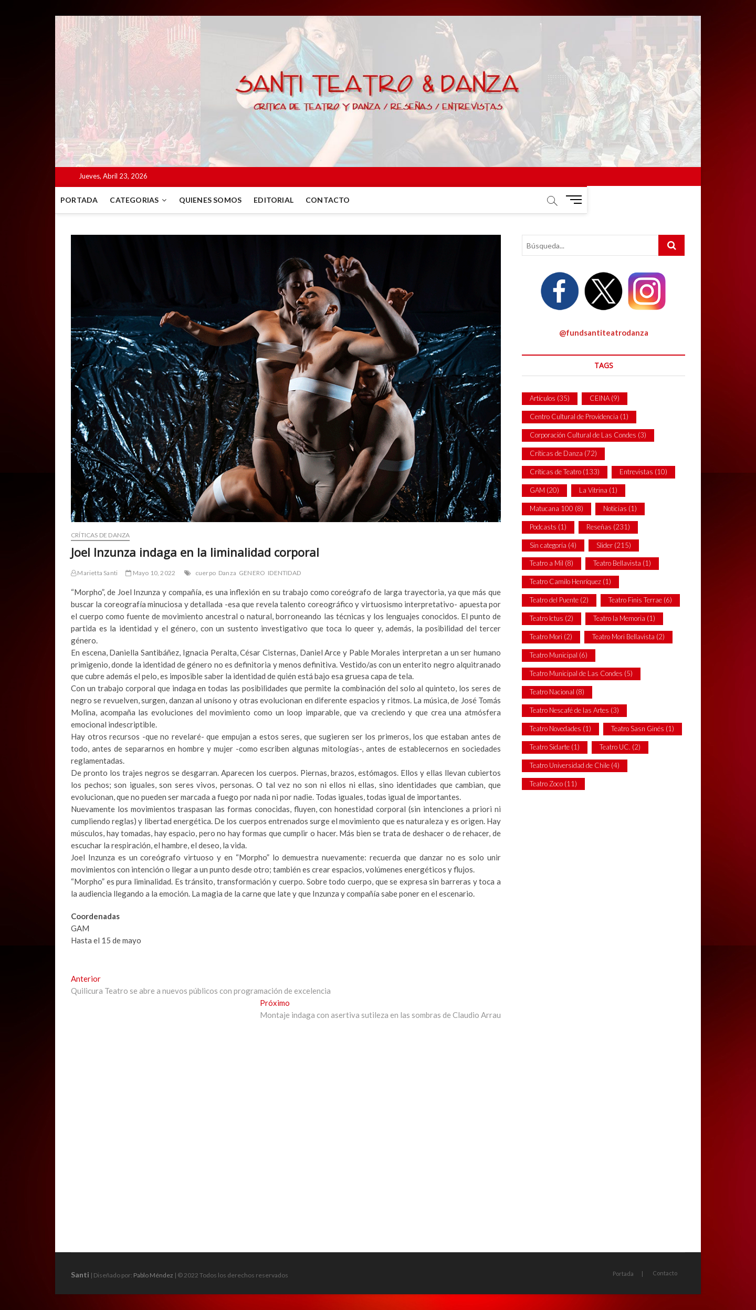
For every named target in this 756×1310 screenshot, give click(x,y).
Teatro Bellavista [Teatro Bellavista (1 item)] (622, 563)
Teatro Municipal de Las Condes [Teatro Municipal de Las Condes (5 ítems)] (581, 673)
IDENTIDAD (284, 573)
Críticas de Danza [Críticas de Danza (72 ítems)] (563, 453)
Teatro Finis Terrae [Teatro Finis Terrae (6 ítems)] (640, 600)
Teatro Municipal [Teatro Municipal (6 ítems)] (558, 655)
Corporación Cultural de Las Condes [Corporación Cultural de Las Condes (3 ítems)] (588, 435)
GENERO (252, 573)
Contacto (343, 199)
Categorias (149, 199)
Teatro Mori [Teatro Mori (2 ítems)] (551, 636)
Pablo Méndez (153, 1275)
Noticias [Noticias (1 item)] (620, 508)
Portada (94, 199)
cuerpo (205, 573)
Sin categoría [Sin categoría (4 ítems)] (553, 545)
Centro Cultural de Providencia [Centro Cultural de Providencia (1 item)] (579, 416)
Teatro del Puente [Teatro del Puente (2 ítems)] (559, 600)
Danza (227, 573)
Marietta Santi (94, 573)
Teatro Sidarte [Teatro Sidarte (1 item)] (555, 747)
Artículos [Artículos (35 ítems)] (550, 398)
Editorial (289, 199)
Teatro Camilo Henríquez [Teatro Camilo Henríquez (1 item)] (570, 581)
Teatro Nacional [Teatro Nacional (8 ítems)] (557, 692)
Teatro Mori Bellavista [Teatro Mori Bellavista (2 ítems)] (628, 636)
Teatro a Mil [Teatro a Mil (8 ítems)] (551, 563)
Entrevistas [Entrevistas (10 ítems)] (643, 471)
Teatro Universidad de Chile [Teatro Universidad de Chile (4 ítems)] (575, 765)
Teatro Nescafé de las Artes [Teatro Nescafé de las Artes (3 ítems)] (574, 710)
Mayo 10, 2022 (150, 573)
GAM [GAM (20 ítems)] (544, 490)
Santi (80, 1274)
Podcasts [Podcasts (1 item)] (548, 527)
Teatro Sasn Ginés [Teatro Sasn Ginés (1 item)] (642, 728)
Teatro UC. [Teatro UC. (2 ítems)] (620, 747)
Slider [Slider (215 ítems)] (613, 545)
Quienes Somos (226, 199)
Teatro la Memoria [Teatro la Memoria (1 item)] (624, 618)
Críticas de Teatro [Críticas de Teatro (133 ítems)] (565, 471)
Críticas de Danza (100, 535)
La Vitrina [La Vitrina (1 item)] (598, 490)
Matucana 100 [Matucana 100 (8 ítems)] (556, 508)
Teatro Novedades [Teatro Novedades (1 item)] (560, 728)
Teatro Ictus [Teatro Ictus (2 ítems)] (551, 618)
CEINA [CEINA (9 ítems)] (605, 398)
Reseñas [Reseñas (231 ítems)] (608, 527)
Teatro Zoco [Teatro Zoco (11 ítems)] (553, 783)
